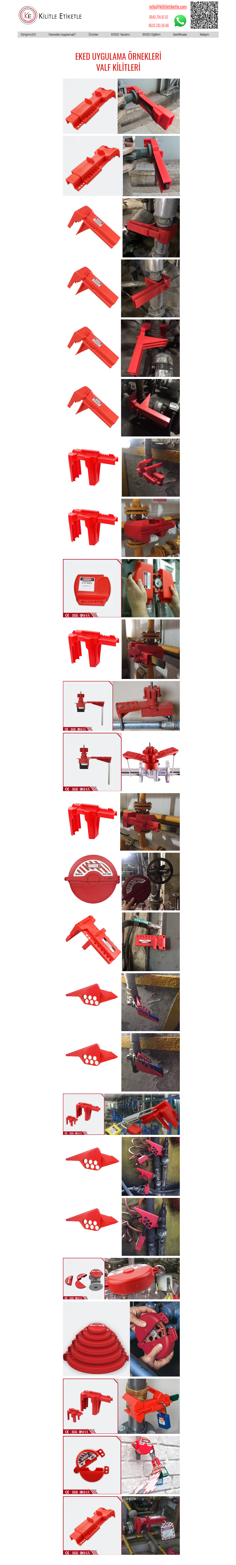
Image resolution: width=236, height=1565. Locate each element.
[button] (96, 35)
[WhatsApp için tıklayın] (180, 20)
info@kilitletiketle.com (168, 6)
